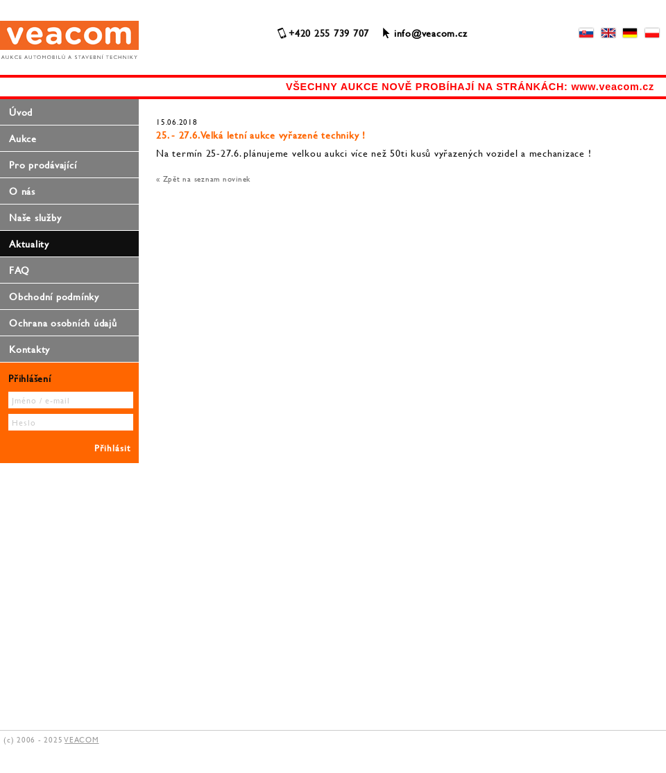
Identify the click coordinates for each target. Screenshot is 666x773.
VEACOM (82, 739)
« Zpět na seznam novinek (203, 178)
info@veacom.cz (431, 33)
